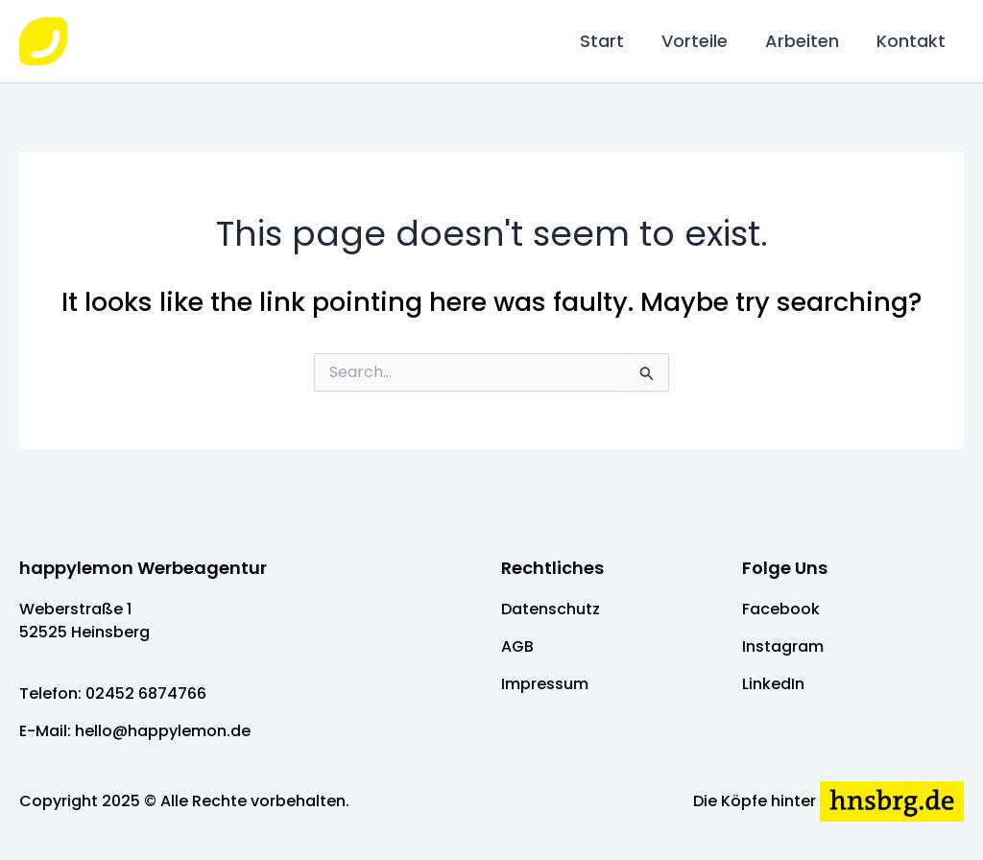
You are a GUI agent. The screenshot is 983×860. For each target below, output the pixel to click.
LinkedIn (773, 684)
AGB (517, 646)
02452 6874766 (145, 693)
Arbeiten (806, 41)
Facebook (781, 609)
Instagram (783, 646)
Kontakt (912, 41)
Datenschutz (550, 609)
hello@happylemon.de (163, 731)
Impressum (544, 684)
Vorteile (701, 41)
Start (611, 41)
